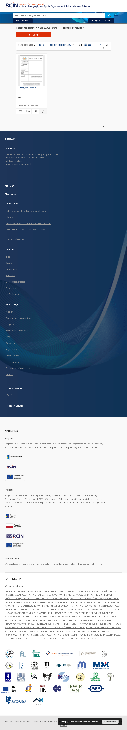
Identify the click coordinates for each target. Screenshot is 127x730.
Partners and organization (18, 318)
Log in (9, 394)
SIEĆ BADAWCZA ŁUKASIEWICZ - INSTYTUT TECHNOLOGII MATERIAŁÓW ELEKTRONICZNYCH (45, 627)
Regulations (11, 349)
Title (8, 256)
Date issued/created (15, 281)
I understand (110, 722)
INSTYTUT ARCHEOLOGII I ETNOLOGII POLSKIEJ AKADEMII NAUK (63, 591)
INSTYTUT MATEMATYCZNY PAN (19, 591)
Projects (10, 324)
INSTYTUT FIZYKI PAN (38, 638)
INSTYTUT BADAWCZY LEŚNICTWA (79, 595)
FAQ (8, 336)
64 (44, 44)
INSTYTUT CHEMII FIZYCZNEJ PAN (26, 606)
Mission (9, 311)
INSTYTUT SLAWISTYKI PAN (102, 620)
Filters (34, 34)
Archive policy (12, 355)
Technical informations (17, 330)
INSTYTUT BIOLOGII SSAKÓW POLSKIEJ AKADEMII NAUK (94, 598)
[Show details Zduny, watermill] (42, 111)
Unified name (12, 294)
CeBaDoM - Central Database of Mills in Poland (28, 223)
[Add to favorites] (20, 111)
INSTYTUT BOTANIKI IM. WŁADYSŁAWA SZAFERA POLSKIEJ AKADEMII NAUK (37, 602)
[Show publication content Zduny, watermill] (35, 111)
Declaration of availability (18, 368)
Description (11, 288)
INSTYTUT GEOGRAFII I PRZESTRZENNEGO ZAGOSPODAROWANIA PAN (72, 609)
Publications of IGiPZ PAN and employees (26, 211)
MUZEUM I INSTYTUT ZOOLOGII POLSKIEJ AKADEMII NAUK (95, 624)
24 (35, 44)
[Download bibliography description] (27, 111)
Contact (9, 374)
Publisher (10, 275)
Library (9, 217)
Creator (9, 263)
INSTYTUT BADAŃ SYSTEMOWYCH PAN (46, 595)
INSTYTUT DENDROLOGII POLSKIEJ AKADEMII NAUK (98, 606)
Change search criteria (101, 20)
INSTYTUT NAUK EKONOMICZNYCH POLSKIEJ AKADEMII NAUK (83, 631)
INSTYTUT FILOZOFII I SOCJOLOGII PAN (22, 609)
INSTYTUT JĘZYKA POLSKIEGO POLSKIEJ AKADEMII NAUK (78, 613)
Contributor (11, 269)
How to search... (22, 20)
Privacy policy (12, 362)
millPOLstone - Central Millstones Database (26, 229)
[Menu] (123, 2)
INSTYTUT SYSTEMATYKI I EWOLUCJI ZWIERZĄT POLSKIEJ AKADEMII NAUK (37, 624)
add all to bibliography (62, 44)
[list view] (89, 44)
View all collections (15, 239)
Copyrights (11, 343)
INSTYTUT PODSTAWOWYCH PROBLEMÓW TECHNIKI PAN (64, 620)
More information (90, 722)
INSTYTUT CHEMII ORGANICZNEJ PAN (58, 606)
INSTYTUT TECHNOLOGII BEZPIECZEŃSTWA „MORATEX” (73, 638)
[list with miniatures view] (85, 44)
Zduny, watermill (27, 87)
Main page (10, 194)
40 (40, 44)
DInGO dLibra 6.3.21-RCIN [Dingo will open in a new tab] (39, 721)
